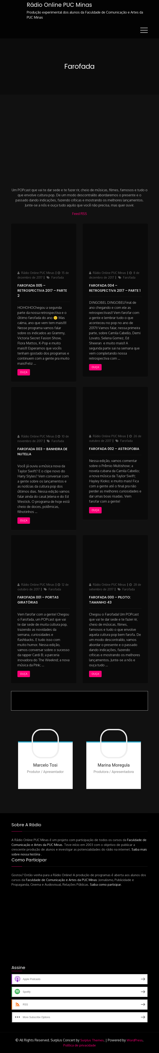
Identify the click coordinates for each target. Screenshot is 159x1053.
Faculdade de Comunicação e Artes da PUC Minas (61, 880)
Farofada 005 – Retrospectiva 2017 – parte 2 (42, 290)
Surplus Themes (92, 1040)
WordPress (135, 1040)
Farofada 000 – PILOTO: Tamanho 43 (110, 600)
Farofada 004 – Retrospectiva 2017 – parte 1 (115, 288)
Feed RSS (79, 213)
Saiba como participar (105, 885)
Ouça (23, 372)
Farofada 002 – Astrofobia (114, 448)
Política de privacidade (79, 1045)
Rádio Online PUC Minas (59, 5)
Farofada (57, 277)
